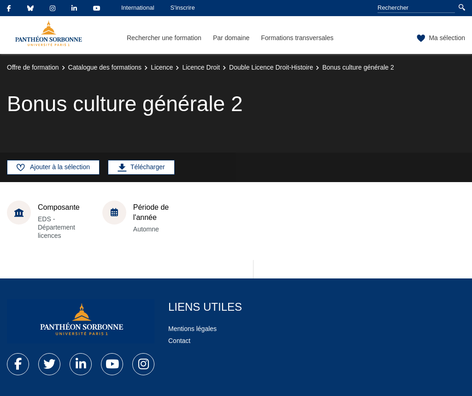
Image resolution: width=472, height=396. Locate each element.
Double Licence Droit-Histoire (271, 67)
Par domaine (231, 37)
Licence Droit (201, 67)
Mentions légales (192, 328)
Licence (162, 67)
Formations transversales (297, 37)
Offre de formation (33, 67)
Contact (179, 340)
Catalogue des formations (105, 67)
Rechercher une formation (164, 37)
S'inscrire (183, 7)
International (137, 7)
